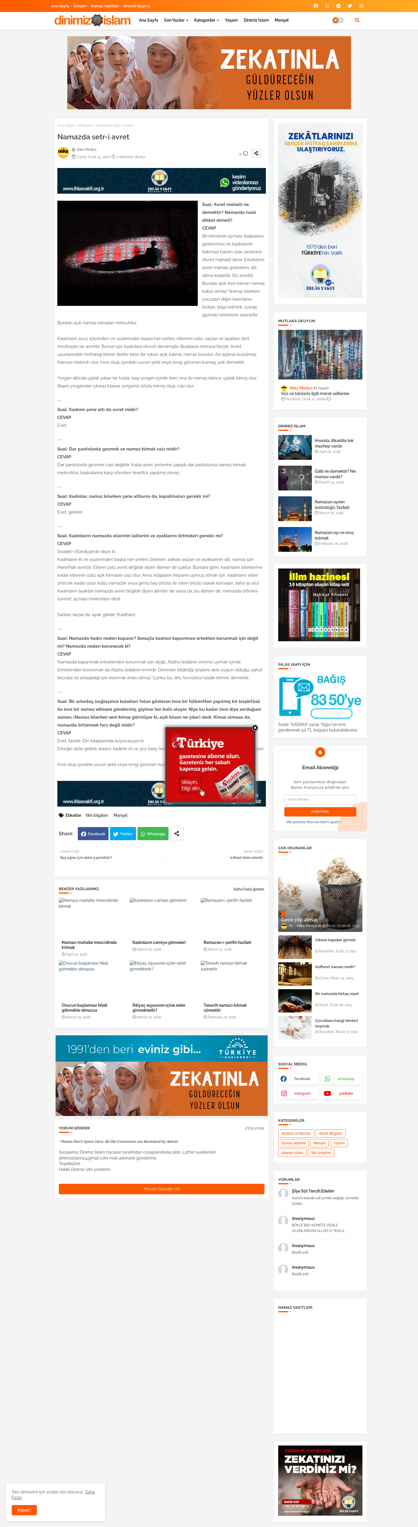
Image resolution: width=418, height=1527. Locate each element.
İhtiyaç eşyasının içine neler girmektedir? (159, 1008)
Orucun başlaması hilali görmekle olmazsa (84, 1008)
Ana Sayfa (60, 6)
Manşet (282, 20)
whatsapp (346, 1079)
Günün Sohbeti (293, 1143)
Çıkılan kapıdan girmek (335, 940)
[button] (357, 20)
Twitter (126, 834)
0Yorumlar (254, 1128)
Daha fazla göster (248, 889)
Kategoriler (204, 20)
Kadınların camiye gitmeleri (159, 942)
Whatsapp (156, 834)
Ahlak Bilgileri (330, 1133)
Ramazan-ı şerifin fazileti (227, 942)
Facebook (96, 834)
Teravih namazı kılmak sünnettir (225, 1008)
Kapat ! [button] (24, 1510)
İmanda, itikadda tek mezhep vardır (334, 443)
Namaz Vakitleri (105, 6)
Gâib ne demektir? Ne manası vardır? (335, 474)
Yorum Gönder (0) (162, 1189)
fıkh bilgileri (97, 815)
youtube (346, 1093)
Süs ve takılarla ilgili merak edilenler (315, 393)
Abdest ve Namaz (296, 1133)
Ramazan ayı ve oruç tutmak (334, 535)
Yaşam (231, 20)
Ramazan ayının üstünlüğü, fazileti (332, 504)
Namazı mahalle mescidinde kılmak (89, 945)
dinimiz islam (292, 1153)
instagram (302, 1093)
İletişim (80, 6)
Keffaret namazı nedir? (335, 967)
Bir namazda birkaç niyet (337, 994)
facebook (302, 1079)
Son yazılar (174, 20)
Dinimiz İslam (256, 20)
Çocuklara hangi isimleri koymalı (336, 1023)
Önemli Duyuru (136, 6)
